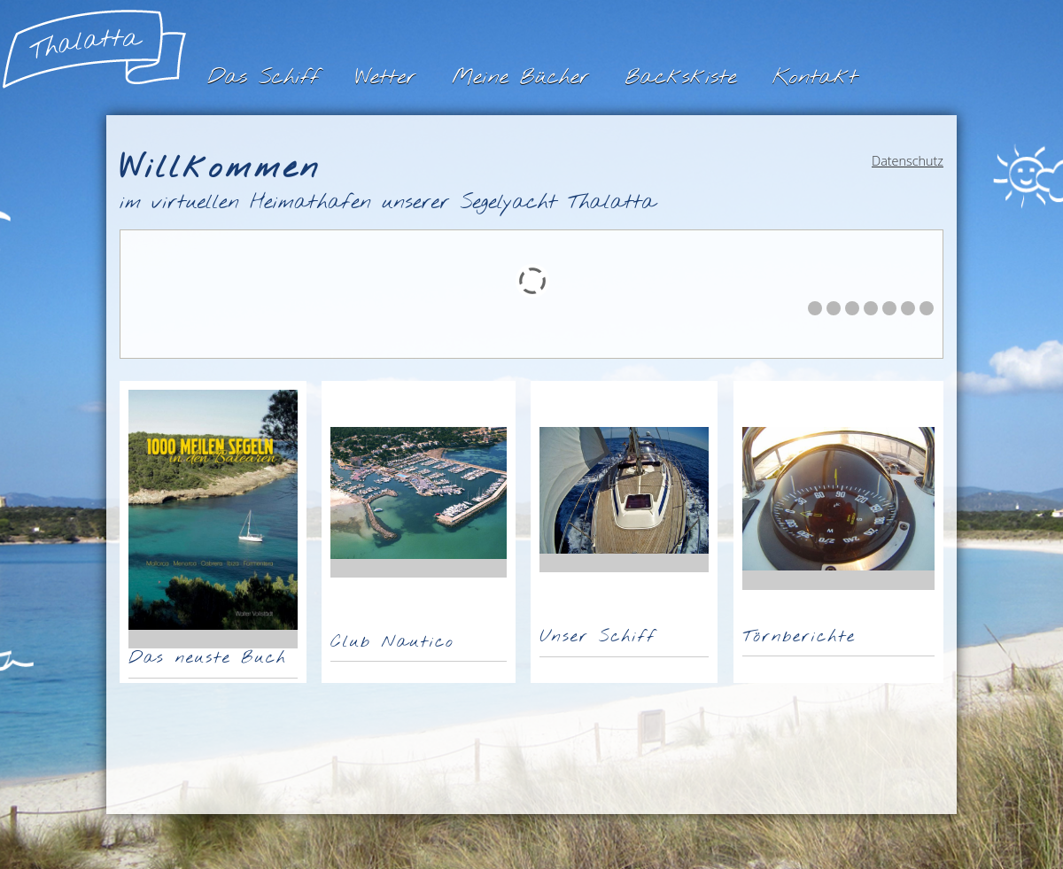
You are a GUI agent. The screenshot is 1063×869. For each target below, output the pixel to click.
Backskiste (680, 77)
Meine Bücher (520, 77)
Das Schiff (263, 77)
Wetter (385, 77)
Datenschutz (907, 160)
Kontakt (815, 77)
